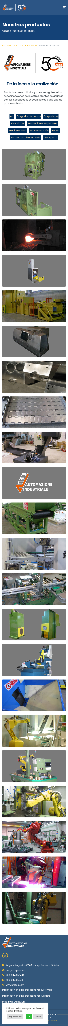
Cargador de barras (29, 116)
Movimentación (39, 130)
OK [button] (29, 1016)
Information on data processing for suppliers (26, 995)
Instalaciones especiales (42, 123)
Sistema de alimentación (25, 137)
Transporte (50, 137)
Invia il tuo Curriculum (14, 1001)
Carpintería (51, 116)
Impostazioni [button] (15, 1016)
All (11, 116)
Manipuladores (18, 130)
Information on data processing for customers (27, 989)
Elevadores (17, 123)
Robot (55, 130)
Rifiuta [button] (38, 1016)
